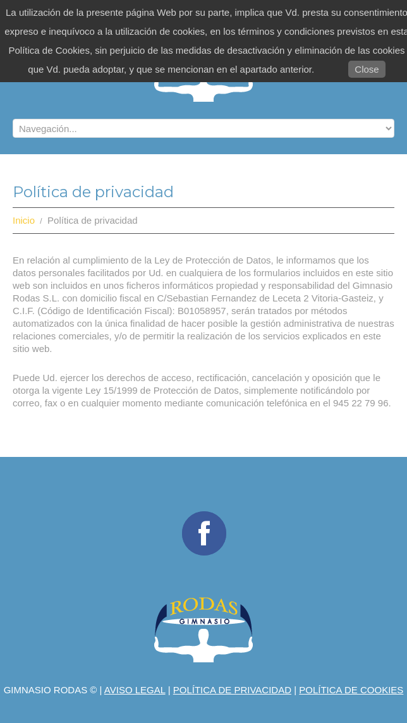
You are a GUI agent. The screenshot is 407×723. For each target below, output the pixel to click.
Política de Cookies (351, 689)
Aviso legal (135, 689)
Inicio (24, 220)
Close (367, 69)
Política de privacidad (232, 689)
